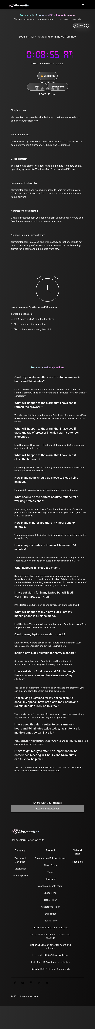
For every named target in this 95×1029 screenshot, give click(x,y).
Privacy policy (20, 875)
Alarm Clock (50, 865)
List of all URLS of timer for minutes (50, 962)
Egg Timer (50, 913)
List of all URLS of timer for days (50, 927)
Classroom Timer (50, 906)
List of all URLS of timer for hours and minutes (50, 946)
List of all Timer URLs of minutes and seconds (50, 936)
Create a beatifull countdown (50, 858)
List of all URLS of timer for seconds (50, 969)
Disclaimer (20, 868)
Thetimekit (77, 861)
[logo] (19, 5)
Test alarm (58, 86)
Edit (37, 86)
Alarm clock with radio (50, 886)
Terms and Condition (20, 860)
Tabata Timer (50, 920)
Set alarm (47, 76)
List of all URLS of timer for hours (50, 955)
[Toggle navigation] (83, 5)
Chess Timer (50, 892)
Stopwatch (50, 879)
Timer (50, 872)
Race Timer (50, 899)
